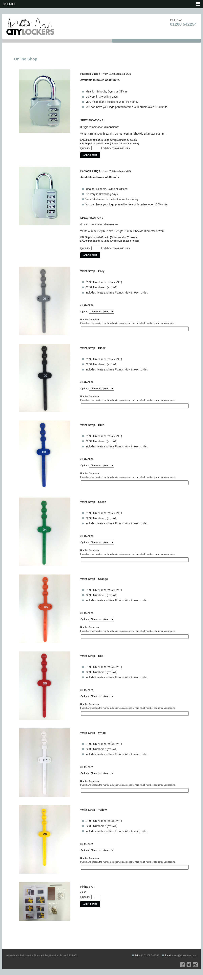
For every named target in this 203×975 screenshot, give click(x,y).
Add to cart (90, 155)
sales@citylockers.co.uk (185, 955)
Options (84, 311)
